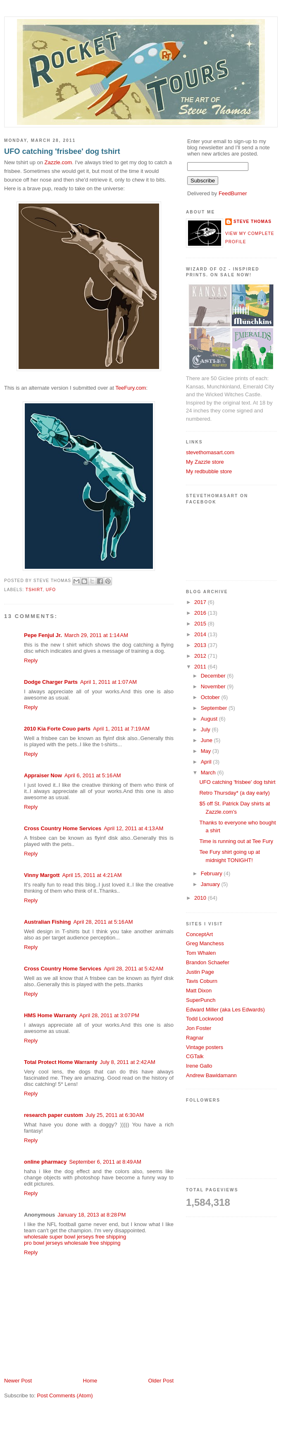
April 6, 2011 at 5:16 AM (92, 775)
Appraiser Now (43, 775)
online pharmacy (45, 1162)
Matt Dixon (199, 990)
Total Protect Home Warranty (61, 1062)
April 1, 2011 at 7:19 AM (121, 729)
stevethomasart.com (210, 452)
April (207, 762)
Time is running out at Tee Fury (236, 841)
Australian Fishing (47, 922)
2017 (201, 602)
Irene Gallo (199, 1066)
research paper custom (53, 1115)
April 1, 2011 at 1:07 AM (108, 682)
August (210, 719)
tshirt (34, 589)
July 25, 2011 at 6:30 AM (115, 1115)
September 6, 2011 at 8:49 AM (105, 1162)
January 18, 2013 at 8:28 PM (91, 1215)
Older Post (161, 1381)
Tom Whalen (201, 953)
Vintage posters (204, 1047)
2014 (201, 634)
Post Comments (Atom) (65, 1395)
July (206, 729)
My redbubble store (209, 471)
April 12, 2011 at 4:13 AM (133, 828)
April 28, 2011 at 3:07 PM (109, 1015)
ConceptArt (199, 934)
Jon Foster (198, 1028)
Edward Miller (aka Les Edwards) (225, 1009)
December (214, 676)
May (206, 751)
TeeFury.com (130, 388)
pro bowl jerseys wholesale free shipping (72, 1243)
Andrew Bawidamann (211, 1075)
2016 (201, 613)
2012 (201, 656)
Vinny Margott (42, 875)
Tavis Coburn (201, 981)
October (211, 697)
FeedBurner (233, 193)
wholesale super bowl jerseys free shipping (75, 1237)
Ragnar (195, 1038)
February (212, 873)
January (211, 884)
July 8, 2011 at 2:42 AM (127, 1062)
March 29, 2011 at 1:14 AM (96, 635)
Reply (31, 660)
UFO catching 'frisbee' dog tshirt (62, 151)
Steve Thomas (252, 221)
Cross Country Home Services (62, 828)
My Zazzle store (205, 462)
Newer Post (18, 1381)
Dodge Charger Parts (51, 682)
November (214, 686)
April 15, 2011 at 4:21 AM (91, 875)
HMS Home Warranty (50, 1015)
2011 (201, 667)
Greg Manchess (205, 943)
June (207, 740)
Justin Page (200, 972)
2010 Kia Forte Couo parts (57, 729)
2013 (201, 645)
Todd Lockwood (204, 1019)
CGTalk (195, 1056)
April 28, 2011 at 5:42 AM (133, 968)
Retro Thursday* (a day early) (234, 793)
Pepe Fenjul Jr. (43, 635)
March (209, 772)
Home (90, 1381)
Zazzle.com (58, 162)
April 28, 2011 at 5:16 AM (103, 922)
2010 (201, 898)
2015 (201, 623)
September (215, 708)
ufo (51, 589)
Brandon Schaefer (207, 962)
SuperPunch (201, 1000)
